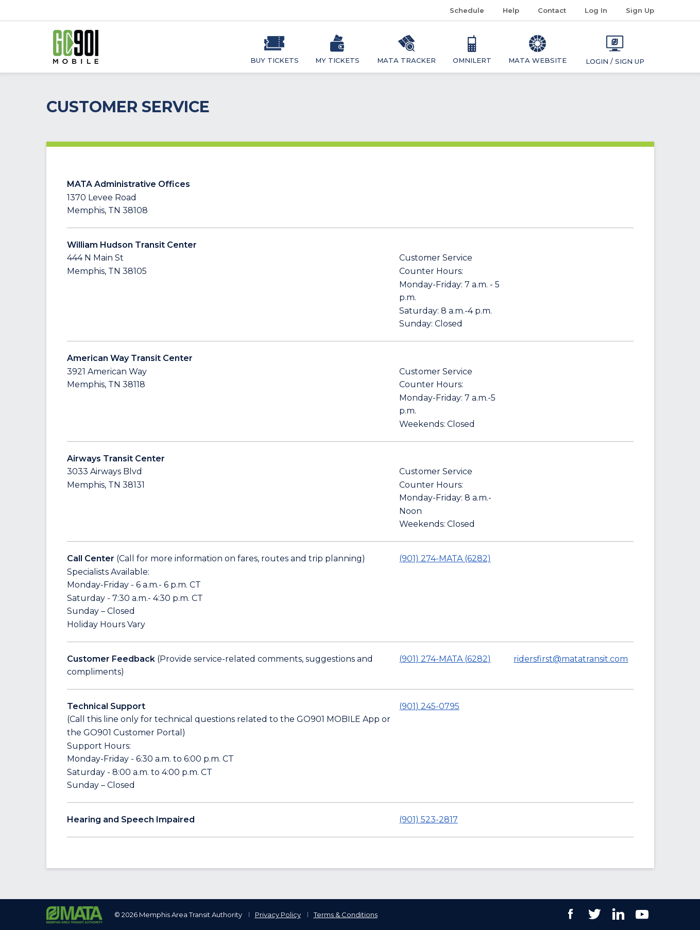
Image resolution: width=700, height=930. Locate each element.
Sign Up (640, 10)
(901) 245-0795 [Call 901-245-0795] (429, 706)
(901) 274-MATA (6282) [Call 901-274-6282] (445, 558)
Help (511, 10)
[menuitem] (275, 47)
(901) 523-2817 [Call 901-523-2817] (428, 819)
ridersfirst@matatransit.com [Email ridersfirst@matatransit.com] (571, 659)
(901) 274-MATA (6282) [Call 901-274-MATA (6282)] (445, 659)
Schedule (471, 10)
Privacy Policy (278, 914)
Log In (596, 10)
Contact (552, 10)
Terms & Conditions (346, 914)
